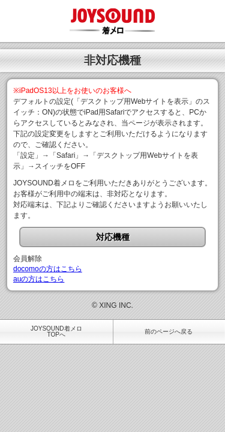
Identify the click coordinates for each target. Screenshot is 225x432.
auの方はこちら (38, 279)
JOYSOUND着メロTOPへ (56, 331)
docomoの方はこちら (47, 269)
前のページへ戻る (169, 331)
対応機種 (113, 237)
